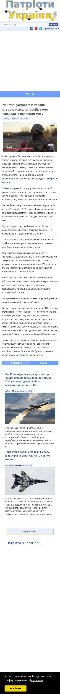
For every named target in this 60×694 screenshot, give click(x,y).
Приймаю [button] (15, 688)
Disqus (43, 363)
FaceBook (16, 363)
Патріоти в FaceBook (23, 543)
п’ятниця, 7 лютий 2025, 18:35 (15, 119)
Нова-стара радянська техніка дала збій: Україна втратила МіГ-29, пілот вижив (27, 455)
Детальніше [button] (36, 680)
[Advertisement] (29, 61)
